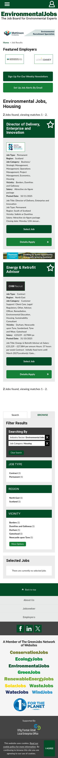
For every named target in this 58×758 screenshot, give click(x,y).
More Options (17, 544)
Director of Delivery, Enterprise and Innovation (23, 128)
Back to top (30, 589)
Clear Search (16, 452)
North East (16, 497)
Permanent (16, 476)
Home (6, 42)
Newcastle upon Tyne (21, 537)
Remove (47, 437)
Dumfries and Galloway (21, 526)
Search (15, 414)
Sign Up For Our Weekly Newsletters (28, 76)
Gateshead (15, 533)
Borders (14, 522)
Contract (15, 473)
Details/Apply (27, 241)
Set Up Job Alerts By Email (28, 87)
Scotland (15, 501)
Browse (42, 414)
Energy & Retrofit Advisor (21, 269)
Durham (14, 530)
